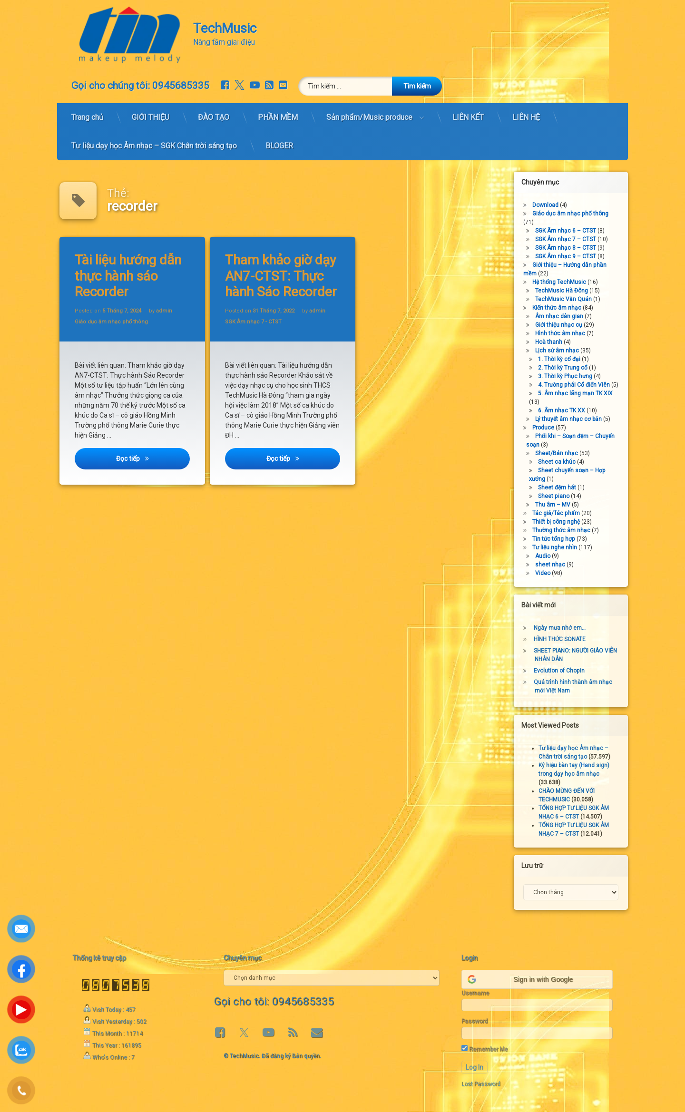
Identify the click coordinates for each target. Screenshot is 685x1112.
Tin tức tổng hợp (557, 539)
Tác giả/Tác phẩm (560, 513)
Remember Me (484, 1049)
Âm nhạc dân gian (563, 316)
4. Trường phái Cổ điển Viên (578, 384)
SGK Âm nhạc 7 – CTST (569, 239)
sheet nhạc (554, 564)
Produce (547, 427)
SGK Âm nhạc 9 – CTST (569, 256)
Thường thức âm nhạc (565, 530)
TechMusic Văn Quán (567, 299)
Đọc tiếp (153, 461)
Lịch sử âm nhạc (561, 350)
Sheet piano (557, 496)
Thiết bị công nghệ (560, 521)
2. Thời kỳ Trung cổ (566, 367)
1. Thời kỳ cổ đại (563, 359)
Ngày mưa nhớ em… (563, 627)
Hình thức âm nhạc (564, 333)
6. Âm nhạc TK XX (565, 410)
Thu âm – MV (556, 504)
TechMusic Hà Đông (565, 290)
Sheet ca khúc (560, 461)
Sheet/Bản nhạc (560, 453)
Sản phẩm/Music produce (369, 112)
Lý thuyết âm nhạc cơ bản (572, 419)
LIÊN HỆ (526, 112)
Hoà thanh (552, 342)
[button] (537, 979)
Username (475, 993)
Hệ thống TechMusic (563, 282)
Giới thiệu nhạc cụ (562, 325)
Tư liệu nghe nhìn (558, 547)
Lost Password (480, 1084)
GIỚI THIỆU (150, 112)
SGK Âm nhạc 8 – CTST (569, 247)
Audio (546, 556)
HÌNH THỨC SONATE (563, 639)
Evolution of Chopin (563, 670)
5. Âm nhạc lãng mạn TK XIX (579, 393)
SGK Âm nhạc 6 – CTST (569, 230)
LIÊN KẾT (468, 112)
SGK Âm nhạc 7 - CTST (254, 322)
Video (546, 573)
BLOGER (279, 141)
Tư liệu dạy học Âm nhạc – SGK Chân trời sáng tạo (154, 141)
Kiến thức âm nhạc (560, 307)
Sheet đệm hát (561, 487)
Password (474, 1021)
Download (549, 205)
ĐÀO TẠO (213, 112)
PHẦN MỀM (278, 112)
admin (164, 310)
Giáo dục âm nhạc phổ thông (112, 322)
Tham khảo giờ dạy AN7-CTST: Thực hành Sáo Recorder (282, 276)
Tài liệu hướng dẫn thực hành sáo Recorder (129, 275)
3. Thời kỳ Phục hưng (569, 376)
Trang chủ (87, 112)
